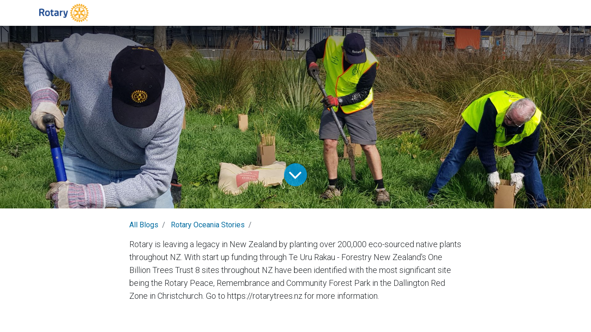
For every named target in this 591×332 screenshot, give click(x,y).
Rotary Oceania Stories (208, 224)
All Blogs (143, 224)
